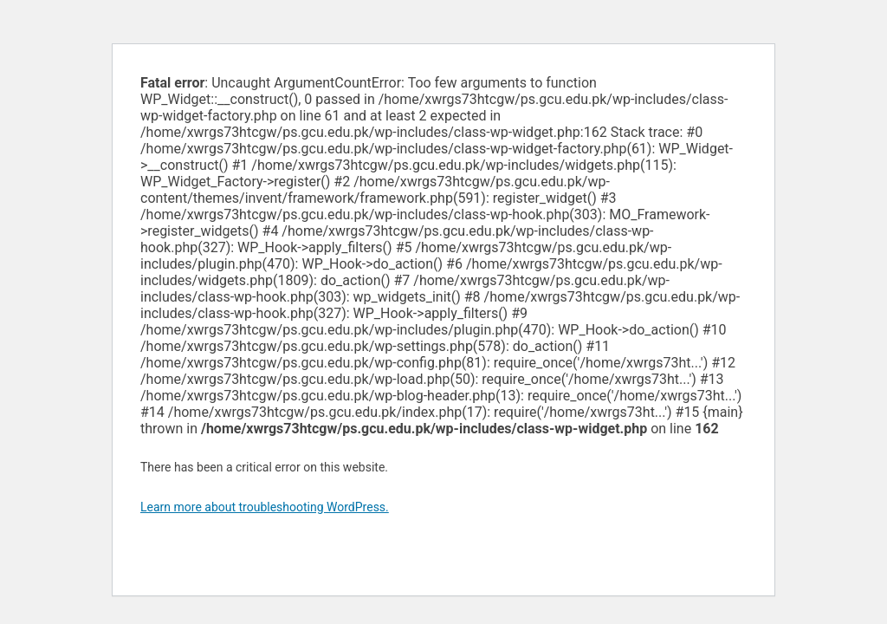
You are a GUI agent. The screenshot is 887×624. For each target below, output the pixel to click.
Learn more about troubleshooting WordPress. (264, 507)
